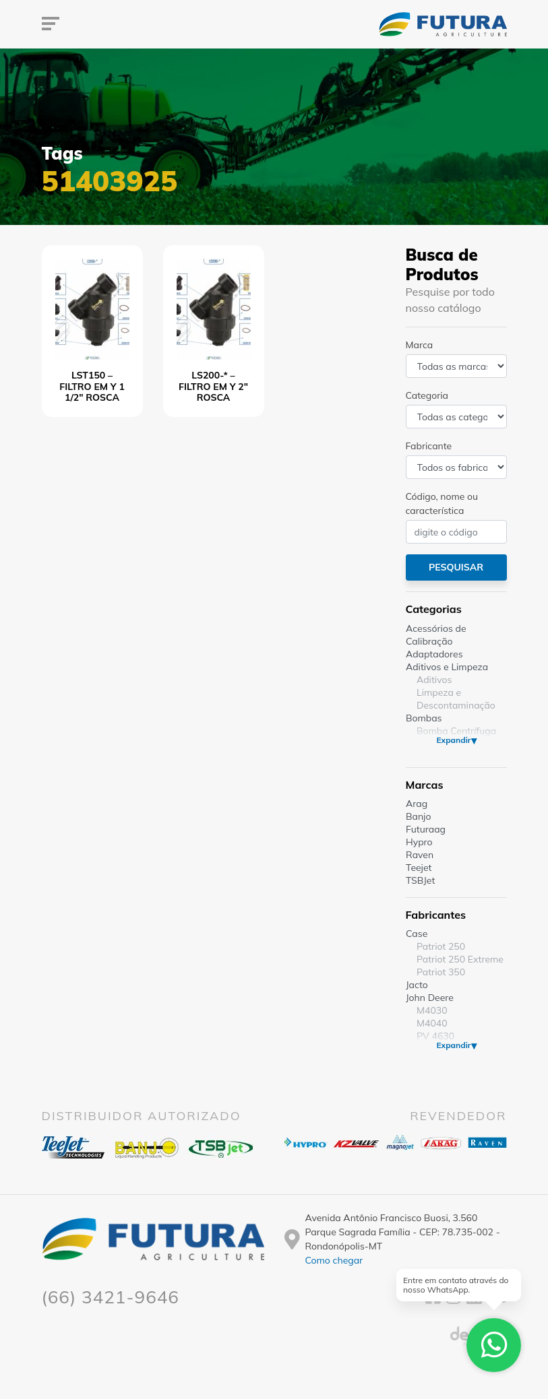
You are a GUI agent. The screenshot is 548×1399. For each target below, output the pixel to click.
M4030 (432, 1010)
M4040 (432, 1023)
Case (416, 934)
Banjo (418, 816)
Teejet (418, 867)
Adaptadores (434, 654)
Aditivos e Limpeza (447, 667)
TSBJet (420, 880)
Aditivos (434, 680)
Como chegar (334, 1260)
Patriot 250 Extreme (460, 959)
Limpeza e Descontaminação (456, 698)
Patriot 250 (441, 946)
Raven (419, 855)
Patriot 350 (441, 972)
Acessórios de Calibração (436, 634)
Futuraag (426, 829)
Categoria (427, 395)
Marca (419, 345)
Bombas (424, 718)
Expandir (453, 740)
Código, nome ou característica (442, 503)
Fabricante (429, 446)
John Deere (430, 997)
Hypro (419, 842)
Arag (416, 804)
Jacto (417, 985)
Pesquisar (456, 567)
